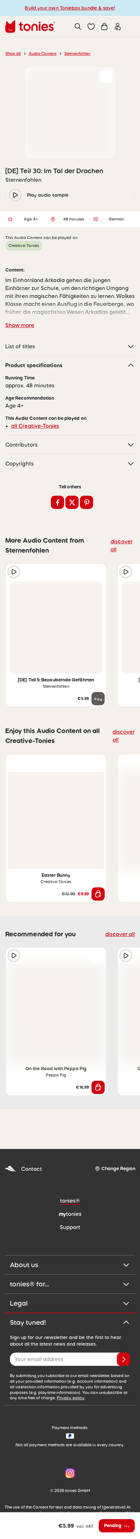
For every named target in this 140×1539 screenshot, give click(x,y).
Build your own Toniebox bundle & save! (70, 8)
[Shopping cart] (104, 26)
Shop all (13, 54)
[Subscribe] (123, 1359)
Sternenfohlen (77, 54)
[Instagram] (68, 1473)
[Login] (118, 26)
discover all (122, 545)
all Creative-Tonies (35, 425)
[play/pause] (15, 195)
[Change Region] (115, 1168)
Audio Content (42, 54)
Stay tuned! (70, 1322)
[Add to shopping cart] (98, 894)
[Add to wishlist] (106, 76)
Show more (19, 325)
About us (70, 1265)
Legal (70, 1303)
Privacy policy (71, 1398)
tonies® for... (70, 1284)
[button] (91, 26)
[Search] (78, 26)
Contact (23, 1169)
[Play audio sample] (13, 571)
